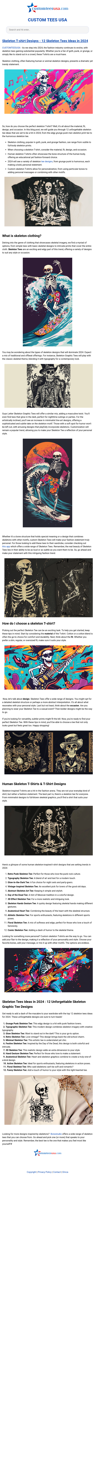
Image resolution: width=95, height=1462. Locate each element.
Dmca (65, 1172)
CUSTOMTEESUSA (11, 47)
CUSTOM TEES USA (47, 19)
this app (6, 546)
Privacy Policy (45, 1172)
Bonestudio (56, 1134)
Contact (57, 1172)
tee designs (47, 161)
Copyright (31, 1172)
